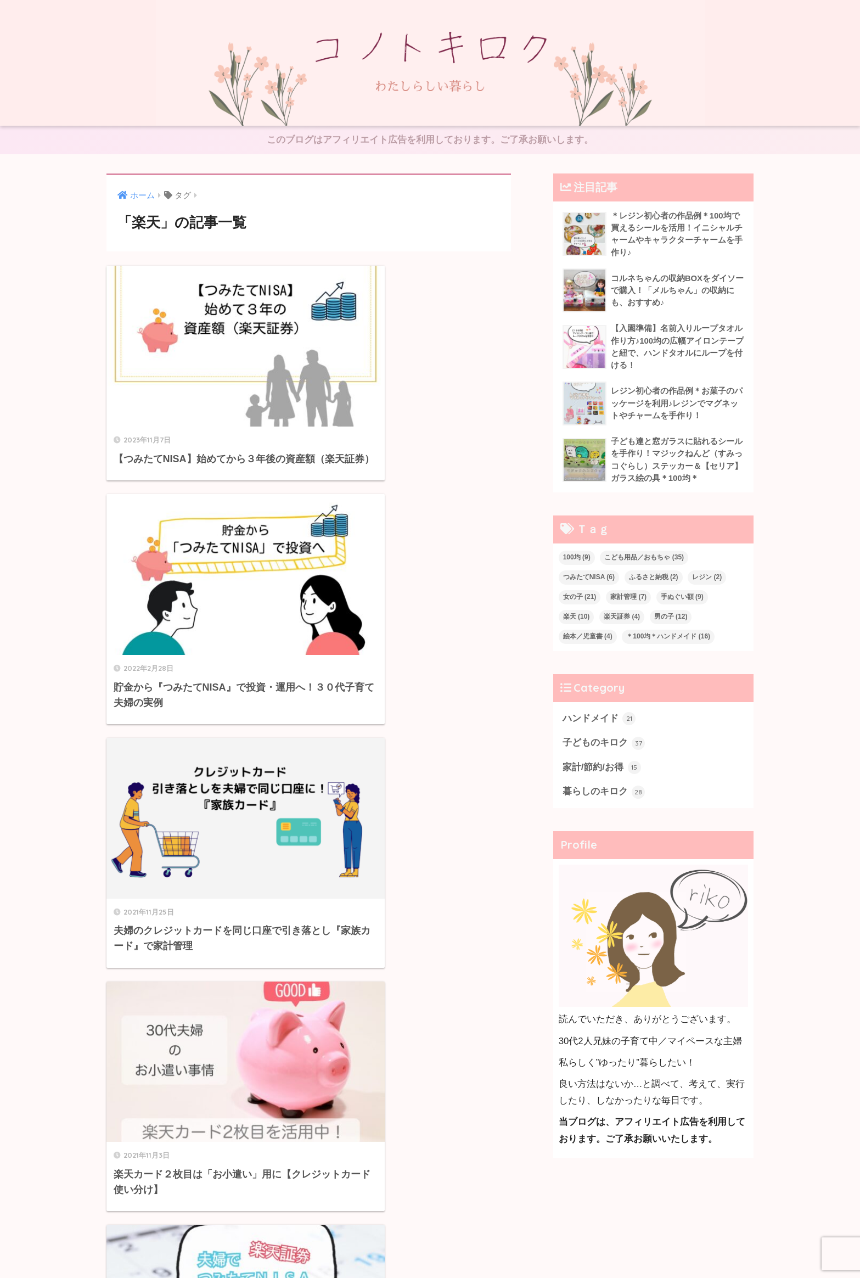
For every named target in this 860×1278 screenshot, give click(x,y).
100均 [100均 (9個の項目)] (577, 559)
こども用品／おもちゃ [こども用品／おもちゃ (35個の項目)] (644, 559)
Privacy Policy (462, 1246)
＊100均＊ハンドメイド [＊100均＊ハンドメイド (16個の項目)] (668, 638)
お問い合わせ (402, 1246)
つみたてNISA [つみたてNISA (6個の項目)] (589, 578)
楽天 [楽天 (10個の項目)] (576, 618)
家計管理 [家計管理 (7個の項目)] (628, 598)
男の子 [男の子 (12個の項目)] (671, 618)
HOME (430, 1223)
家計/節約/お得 (602, 769)
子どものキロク (604, 745)
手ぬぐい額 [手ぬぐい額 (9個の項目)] (682, 598)
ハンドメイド (599, 720)
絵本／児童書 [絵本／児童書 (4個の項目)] (587, 638)
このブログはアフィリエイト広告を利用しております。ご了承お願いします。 (430, 140)
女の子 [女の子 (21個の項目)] (580, 598)
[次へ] (353, 908)
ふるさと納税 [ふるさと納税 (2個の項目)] (653, 578)
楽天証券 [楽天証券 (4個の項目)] (622, 618)
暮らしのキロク (604, 794)
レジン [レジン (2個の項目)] (707, 578)
